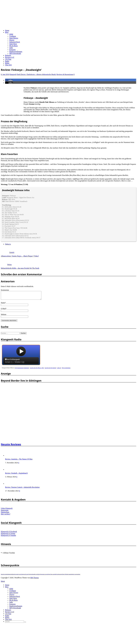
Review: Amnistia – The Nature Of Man (18, 461)
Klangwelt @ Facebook (9, 533)
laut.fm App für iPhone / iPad (37, 369)
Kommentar (5, 290)
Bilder (7, 63)
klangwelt (13, 74)
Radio (7, 61)
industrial (10, 575)
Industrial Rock (14, 42)
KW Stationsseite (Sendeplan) (22, 369)
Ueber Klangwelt (7, 510)
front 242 (64, 575)
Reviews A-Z (9, 57)
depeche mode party (16, 575)
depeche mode (4, 575)
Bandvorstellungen (15, 51)
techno (58, 575)
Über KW (8, 65)
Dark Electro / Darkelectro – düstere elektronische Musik (36, 74)
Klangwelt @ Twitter (8, 535)
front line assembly (52, 575)
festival (30, 575)
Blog (6, 32)
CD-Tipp (8, 59)
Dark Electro (13, 38)
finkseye (8, 244)
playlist (40, 575)
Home (7, 30)
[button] (9, 80)
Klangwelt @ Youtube (8, 537)
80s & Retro (13, 46)
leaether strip (35, 575)
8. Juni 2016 (5, 74)
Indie (11, 48)
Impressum (4, 512)
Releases (8, 55)
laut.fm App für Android (50, 369)
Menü (3, 583)
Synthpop (12, 36)
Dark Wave (13, 44)
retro (61, 575)
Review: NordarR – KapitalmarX (16, 475)
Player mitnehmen (66, 369)
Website (3, 316)
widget (21, 357)
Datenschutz (5, 514)
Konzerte (12, 50)
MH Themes (34, 579)
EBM (11, 34)
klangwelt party (25, 575)
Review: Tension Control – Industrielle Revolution (22, 489)
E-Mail (3, 310)
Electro (11, 40)
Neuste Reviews (11, 446)
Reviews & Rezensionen (64, 74)
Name (3, 304)
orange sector (45, 575)
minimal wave (73, 575)
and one (68, 575)
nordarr (78, 575)
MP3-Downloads (15, 53)
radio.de (59, 369)
